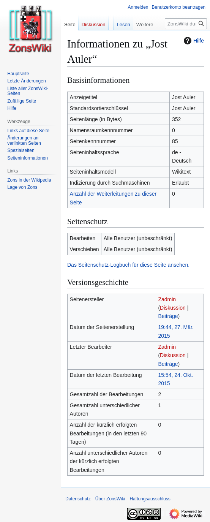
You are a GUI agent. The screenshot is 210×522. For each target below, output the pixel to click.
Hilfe (193, 40)
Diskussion (173, 308)
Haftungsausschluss (149, 498)
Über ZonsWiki (110, 498)
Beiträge (168, 316)
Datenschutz (78, 498)
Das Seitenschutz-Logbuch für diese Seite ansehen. (128, 265)
